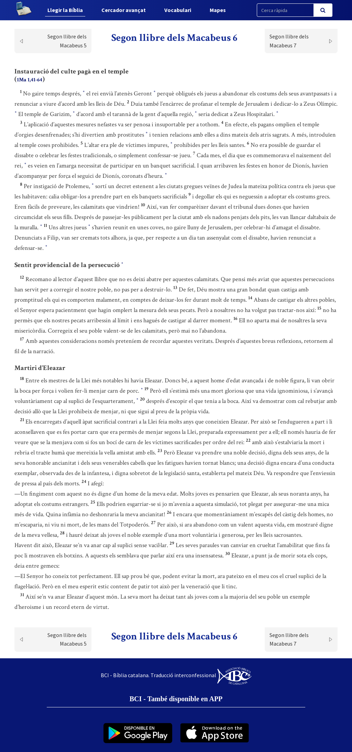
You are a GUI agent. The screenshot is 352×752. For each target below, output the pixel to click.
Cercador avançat (123, 10)
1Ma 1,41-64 (29, 79)
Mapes (218, 10)
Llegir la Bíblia (65, 10)
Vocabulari (177, 10)
